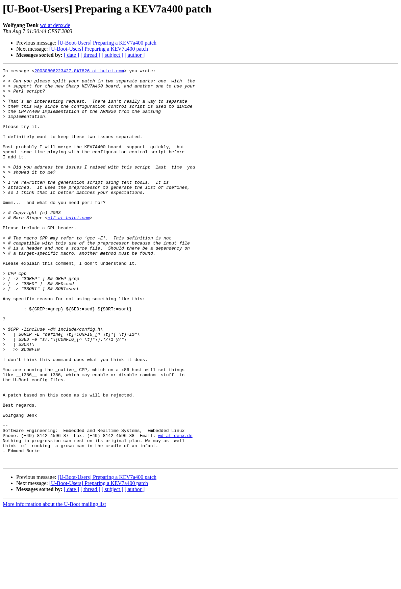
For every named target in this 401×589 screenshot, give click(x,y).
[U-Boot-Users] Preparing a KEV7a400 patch (107, 43)
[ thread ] (90, 55)
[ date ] (71, 55)
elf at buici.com (69, 248)
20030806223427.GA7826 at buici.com (79, 72)
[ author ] (135, 55)
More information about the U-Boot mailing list (54, 583)
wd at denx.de (55, 25)
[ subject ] (112, 55)
